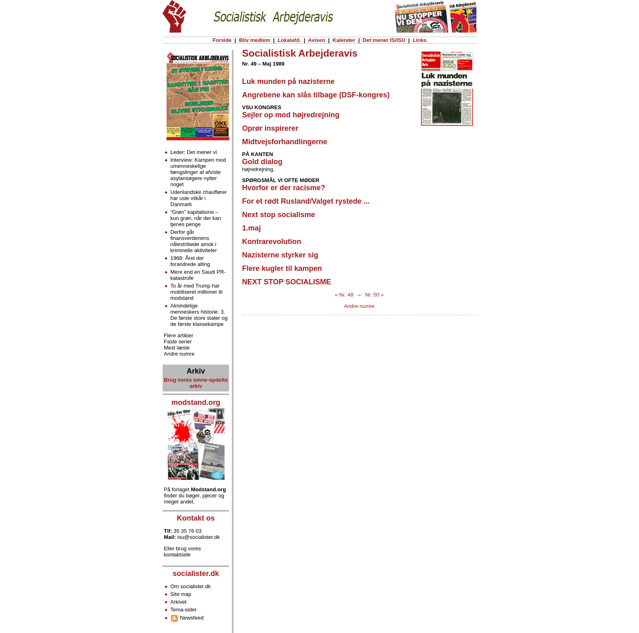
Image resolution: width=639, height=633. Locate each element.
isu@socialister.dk (198, 537)
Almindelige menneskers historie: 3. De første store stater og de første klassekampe (198, 315)
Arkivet (178, 602)
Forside (222, 40)
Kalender (344, 40)
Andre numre (359, 306)
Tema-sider (183, 610)
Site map (180, 594)
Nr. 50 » (374, 295)
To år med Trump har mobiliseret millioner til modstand (196, 292)
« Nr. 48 (344, 295)
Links (419, 40)
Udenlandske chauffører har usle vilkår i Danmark (198, 198)
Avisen (317, 40)
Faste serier (178, 341)
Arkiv (196, 371)
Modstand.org (208, 489)
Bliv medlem (255, 40)
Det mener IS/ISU (384, 40)
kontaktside (177, 555)
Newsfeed (186, 618)
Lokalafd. (289, 40)
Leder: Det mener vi (193, 152)
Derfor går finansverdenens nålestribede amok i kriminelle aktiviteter (193, 241)
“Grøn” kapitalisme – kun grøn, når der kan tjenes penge (195, 218)
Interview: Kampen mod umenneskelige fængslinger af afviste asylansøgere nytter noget (198, 172)
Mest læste (177, 348)
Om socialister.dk (190, 586)
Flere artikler (178, 335)
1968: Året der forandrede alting (190, 261)
